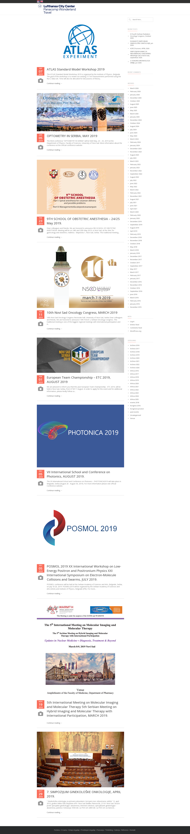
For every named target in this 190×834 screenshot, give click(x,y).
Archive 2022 (134, 364)
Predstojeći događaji (88, 830)
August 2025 (134, 104)
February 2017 (135, 275)
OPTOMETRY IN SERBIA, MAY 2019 (72, 136)
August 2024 (134, 126)
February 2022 (135, 193)
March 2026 (134, 88)
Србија (38, 1)
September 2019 (136, 225)
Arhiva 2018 (134, 377)
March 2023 (134, 161)
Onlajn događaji (74, 830)
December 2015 (136, 307)
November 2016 (136, 285)
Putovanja (100, 830)
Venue (132, 418)
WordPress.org (135, 331)
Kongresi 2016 (135, 406)
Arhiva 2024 (134, 396)
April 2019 (133, 231)
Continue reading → (54, 83)
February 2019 (135, 234)
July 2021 (133, 202)
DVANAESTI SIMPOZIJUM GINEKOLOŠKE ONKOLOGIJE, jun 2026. (141, 43)
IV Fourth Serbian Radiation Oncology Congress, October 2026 (140, 36)
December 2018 (136, 237)
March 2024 (134, 139)
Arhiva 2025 (134, 399)
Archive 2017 (134, 349)
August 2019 (134, 228)
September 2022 (136, 174)
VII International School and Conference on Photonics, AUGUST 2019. (78, 474)
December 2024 (136, 120)
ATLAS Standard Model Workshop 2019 (76, 69)
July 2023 (133, 158)
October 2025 (135, 101)
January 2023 (135, 168)
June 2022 (133, 183)
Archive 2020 (134, 358)
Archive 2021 (134, 361)
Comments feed (136, 328)
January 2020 (135, 218)
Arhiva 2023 (134, 393)
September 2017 (136, 266)
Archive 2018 (134, 352)
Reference (125, 830)
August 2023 (134, 155)
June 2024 (133, 133)
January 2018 (135, 253)
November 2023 (136, 152)
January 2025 (135, 117)
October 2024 (135, 123)
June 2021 (133, 206)
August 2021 (134, 199)
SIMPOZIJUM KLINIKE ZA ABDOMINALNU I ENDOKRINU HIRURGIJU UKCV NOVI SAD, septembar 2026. (140, 54)
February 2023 (135, 164)
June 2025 (133, 107)
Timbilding (109, 830)
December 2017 (136, 256)
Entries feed (134, 325)
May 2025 (133, 110)
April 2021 (133, 209)
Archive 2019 (134, 355)
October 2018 (135, 244)
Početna (57, 830)
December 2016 (136, 282)
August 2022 (134, 177)
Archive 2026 (134, 368)
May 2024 (133, 136)
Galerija (117, 830)
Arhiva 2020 (134, 383)
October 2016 (135, 288)
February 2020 (135, 215)
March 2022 (134, 190)
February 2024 (135, 142)
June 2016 (133, 294)
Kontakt (132, 830)
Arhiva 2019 (134, 380)
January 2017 (135, 279)
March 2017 (134, 272)
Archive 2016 (134, 345)
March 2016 (134, 298)
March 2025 (134, 114)
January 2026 (135, 95)
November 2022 (136, 171)
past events (134, 412)
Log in (132, 321)
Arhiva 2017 (134, 374)
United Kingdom (41, 1)
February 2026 (135, 91)
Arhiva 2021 (134, 387)
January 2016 (135, 304)
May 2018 (133, 247)
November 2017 (136, 260)
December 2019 (136, 221)
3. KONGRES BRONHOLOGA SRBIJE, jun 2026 (140, 62)
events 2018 (134, 403)
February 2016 (135, 301)
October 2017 (135, 263)
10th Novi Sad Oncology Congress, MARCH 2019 (82, 312)
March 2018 (134, 250)
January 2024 (135, 145)
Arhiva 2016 (134, 371)
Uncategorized (135, 415)
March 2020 (134, 212)
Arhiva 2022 (134, 390)
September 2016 (136, 291)
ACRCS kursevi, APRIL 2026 (139, 48)
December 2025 (136, 98)
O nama (64, 830)
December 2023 (136, 149)
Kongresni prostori (137, 409)
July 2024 (133, 130)
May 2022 (133, 187)
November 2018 (136, 240)
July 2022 (133, 180)
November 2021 (136, 196)
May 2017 (133, 269)
